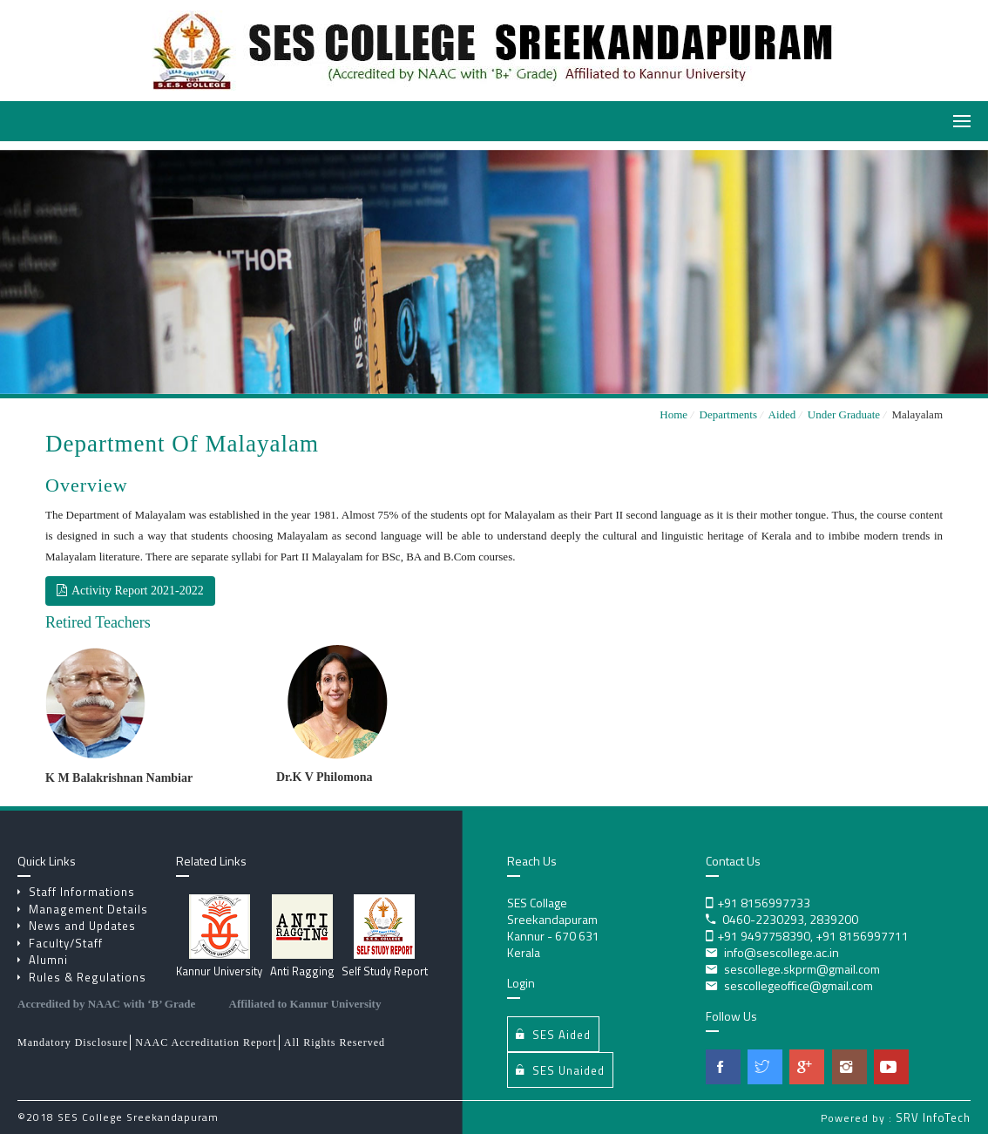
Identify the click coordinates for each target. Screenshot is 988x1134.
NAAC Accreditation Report (205, 1042)
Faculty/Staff (60, 943)
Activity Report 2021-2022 (130, 590)
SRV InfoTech (933, 1117)
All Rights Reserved (334, 1042)
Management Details (82, 909)
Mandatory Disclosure (72, 1042)
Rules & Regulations (81, 977)
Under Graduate (847, 414)
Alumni (42, 959)
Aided (785, 414)
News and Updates (76, 925)
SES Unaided (560, 1070)
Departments (731, 414)
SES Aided (553, 1034)
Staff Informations (76, 891)
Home (673, 414)
